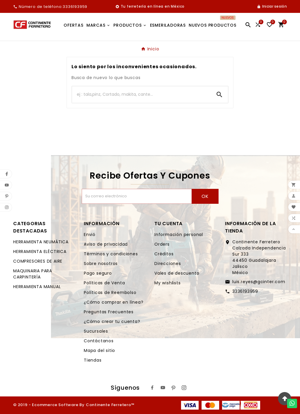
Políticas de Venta (104, 283)
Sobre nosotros (101, 263)
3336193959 (245, 291)
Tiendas (93, 360)
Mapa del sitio (99, 350)
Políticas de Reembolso (110, 292)
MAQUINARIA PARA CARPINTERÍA (32, 274)
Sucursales (96, 331)
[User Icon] (272, 6)
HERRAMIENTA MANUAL (37, 287)
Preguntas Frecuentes (109, 312)
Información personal (178, 234)
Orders (162, 244)
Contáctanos (99, 341)
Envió (90, 234)
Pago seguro (98, 273)
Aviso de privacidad (106, 244)
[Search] (219, 94)
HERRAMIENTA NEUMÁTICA (41, 242)
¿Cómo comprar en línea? (113, 302)
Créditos (163, 254)
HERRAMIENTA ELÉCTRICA (40, 251)
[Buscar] (141, 94)
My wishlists (167, 283)
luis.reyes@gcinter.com (258, 282)
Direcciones (167, 263)
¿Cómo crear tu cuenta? (112, 321)
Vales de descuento (176, 273)
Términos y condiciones (111, 254)
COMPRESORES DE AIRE (37, 261)
